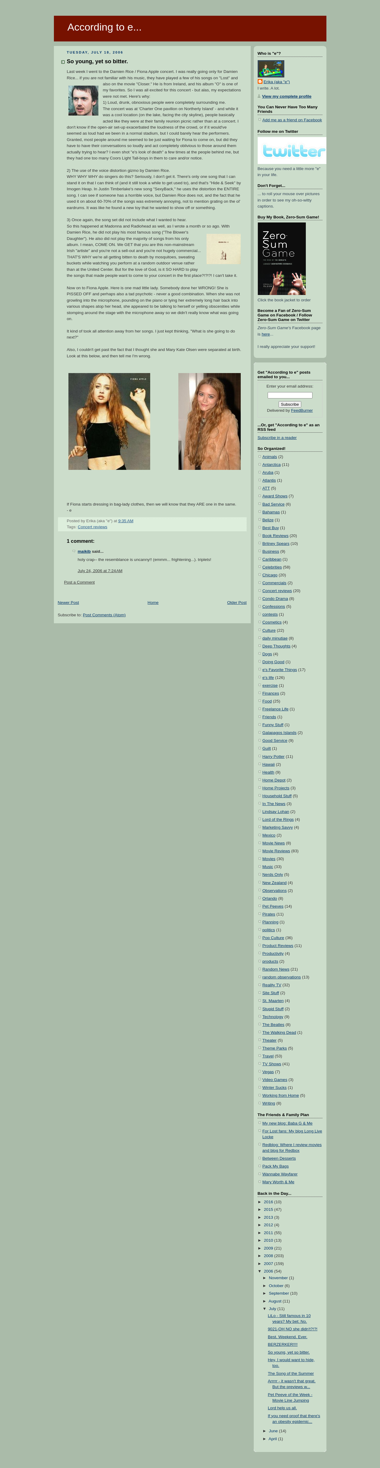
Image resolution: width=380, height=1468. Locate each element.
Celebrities (272, 567)
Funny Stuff (273, 725)
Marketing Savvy (278, 827)
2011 (269, 1232)
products (270, 961)
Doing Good (274, 662)
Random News (276, 969)
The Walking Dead (279, 1032)
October (277, 1285)
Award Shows (275, 496)
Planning (271, 922)
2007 (269, 1263)
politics (269, 930)
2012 (269, 1225)
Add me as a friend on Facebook (292, 120)
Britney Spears (276, 543)
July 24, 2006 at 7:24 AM (100, 571)
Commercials (274, 583)
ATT (266, 488)
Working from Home (281, 1095)
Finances (271, 693)
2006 (269, 1271)
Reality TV (272, 985)
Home (152, 602)
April (273, 1439)
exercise (270, 685)
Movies (269, 859)
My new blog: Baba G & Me (288, 1123)
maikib (84, 551)
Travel (268, 1056)
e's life (268, 677)
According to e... (105, 27)
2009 (269, 1248)
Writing (269, 1103)
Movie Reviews (276, 851)
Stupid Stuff (273, 1009)
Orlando (270, 898)
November (279, 1278)
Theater (270, 1040)
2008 (269, 1255)
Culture (269, 630)
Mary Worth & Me (279, 1182)
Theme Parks (275, 1048)
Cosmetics (272, 622)
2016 (269, 1202)
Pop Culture (273, 938)
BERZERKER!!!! (283, 1344)
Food (267, 701)
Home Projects (276, 788)
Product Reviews (278, 945)
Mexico (269, 835)
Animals (270, 456)
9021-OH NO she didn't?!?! (293, 1329)
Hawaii (269, 764)
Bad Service (274, 504)
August (276, 1301)
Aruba (268, 472)
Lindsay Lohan (276, 811)
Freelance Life (276, 709)
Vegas (268, 1072)
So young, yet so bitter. (97, 61)
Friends (269, 717)
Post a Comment (79, 582)
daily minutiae (275, 638)
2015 (269, 1209)
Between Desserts (279, 1158)
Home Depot (274, 780)
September (279, 1293)
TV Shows (272, 1064)
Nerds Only (273, 874)
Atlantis (269, 480)
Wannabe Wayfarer (280, 1174)
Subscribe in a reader (277, 437)
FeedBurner (302, 410)
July (273, 1308)
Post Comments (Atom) (104, 615)
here (266, 334)
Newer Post (68, 602)
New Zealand (275, 882)
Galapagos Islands (280, 732)
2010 (269, 1240)
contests (270, 614)
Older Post (236, 602)
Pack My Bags (276, 1166)
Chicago (270, 575)
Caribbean (272, 559)
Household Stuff (277, 796)
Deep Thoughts (277, 646)
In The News (274, 803)
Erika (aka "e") (277, 82)
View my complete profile (287, 96)
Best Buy (271, 528)
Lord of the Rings (278, 819)
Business (271, 551)
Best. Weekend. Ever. (288, 1337)
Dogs (267, 654)
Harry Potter (274, 756)
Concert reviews (92, 527)
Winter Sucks (275, 1087)
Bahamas (271, 512)
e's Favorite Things (280, 669)
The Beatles (274, 1024)
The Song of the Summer (291, 1373)
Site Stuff (271, 993)
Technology (273, 1016)
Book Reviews (276, 535)
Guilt (267, 748)
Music (268, 866)
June (274, 1431)
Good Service (275, 740)
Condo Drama (275, 598)
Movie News (274, 843)
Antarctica (272, 464)
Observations (275, 890)
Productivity (273, 953)
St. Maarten (273, 1000)
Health (268, 772)
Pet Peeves (273, 906)
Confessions (274, 606)
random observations (282, 977)
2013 (269, 1217)
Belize (268, 520)
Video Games (275, 1079)
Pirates (269, 914)
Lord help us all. (282, 1408)
